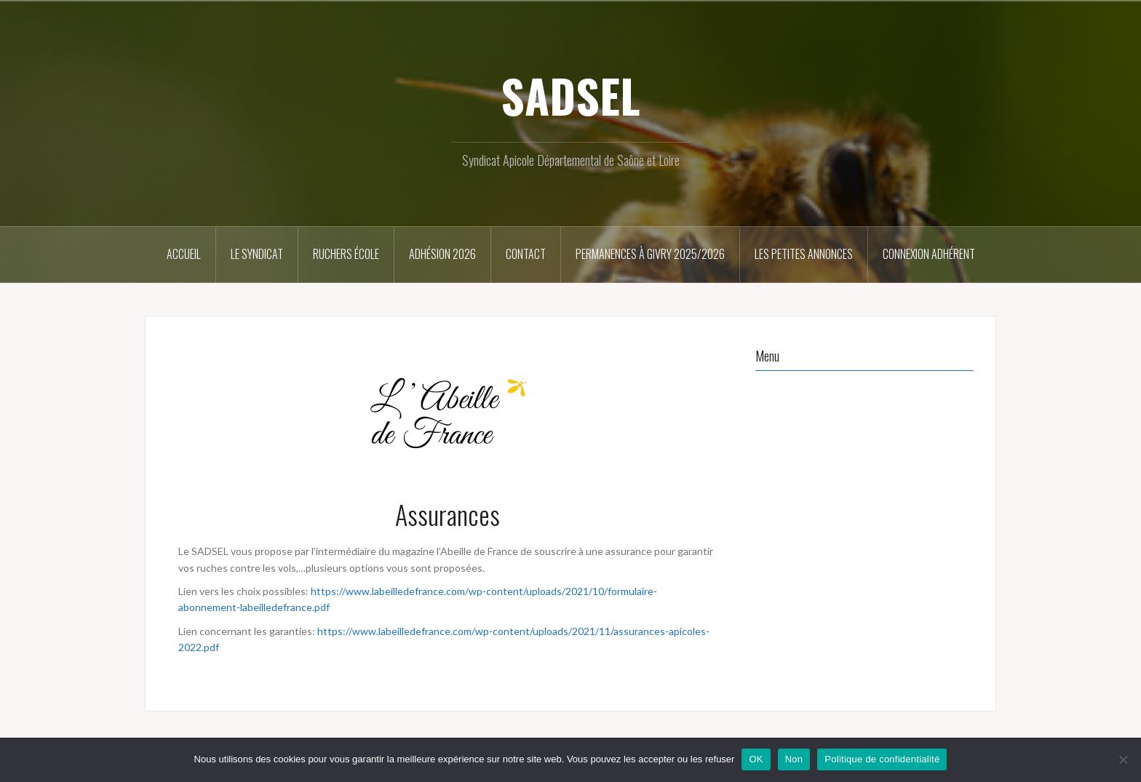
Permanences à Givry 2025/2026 (650, 254)
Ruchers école (346, 254)
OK (756, 759)
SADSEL (570, 95)
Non (794, 759)
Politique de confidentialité (881, 759)
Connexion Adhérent (929, 254)
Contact (526, 254)
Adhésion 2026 (442, 254)
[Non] (1123, 759)
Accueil (184, 254)
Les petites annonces (804, 254)
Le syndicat (257, 254)
